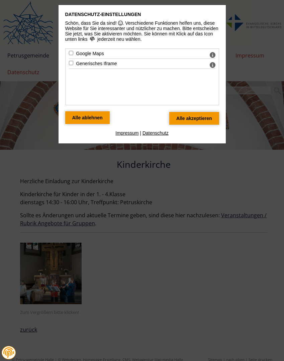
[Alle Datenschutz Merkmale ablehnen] (87, 117)
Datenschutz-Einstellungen (103, 14)
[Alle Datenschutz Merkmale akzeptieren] (194, 118)
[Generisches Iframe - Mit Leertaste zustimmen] (71, 63)
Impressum (126, 133)
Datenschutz (156, 133)
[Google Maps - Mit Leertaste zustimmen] (71, 53)
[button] (8, 352)
